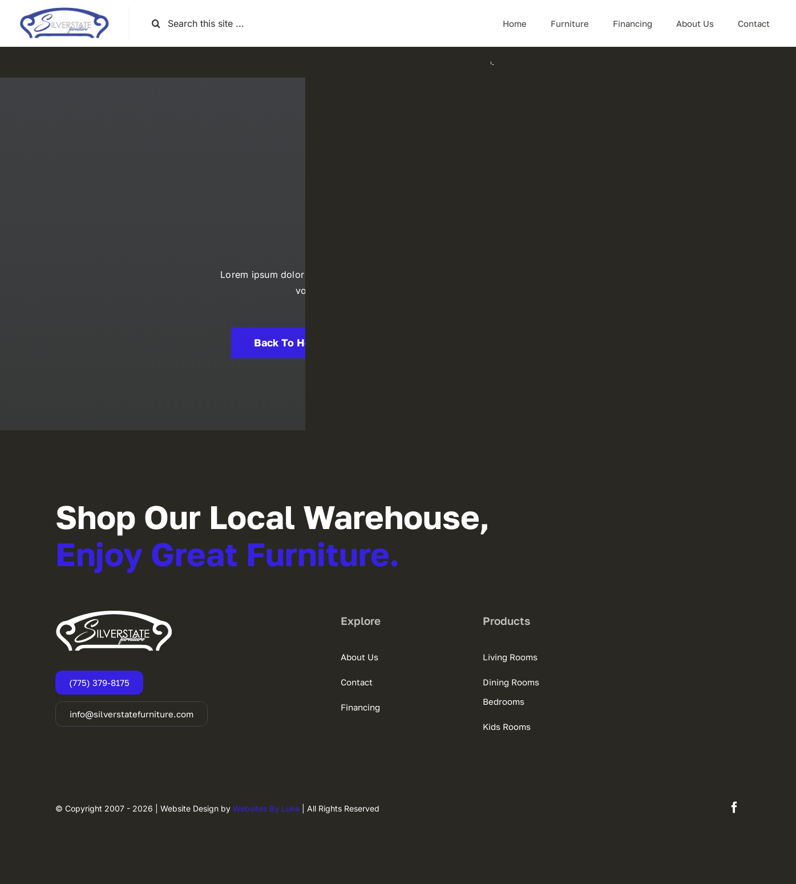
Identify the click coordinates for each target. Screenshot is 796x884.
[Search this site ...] (208, 23)
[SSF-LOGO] (64, 11)
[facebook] (734, 807)
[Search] (156, 23)
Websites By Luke (266, 808)
